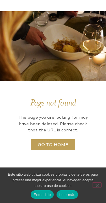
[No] (97, 184)
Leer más (67, 195)
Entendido (42, 195)
